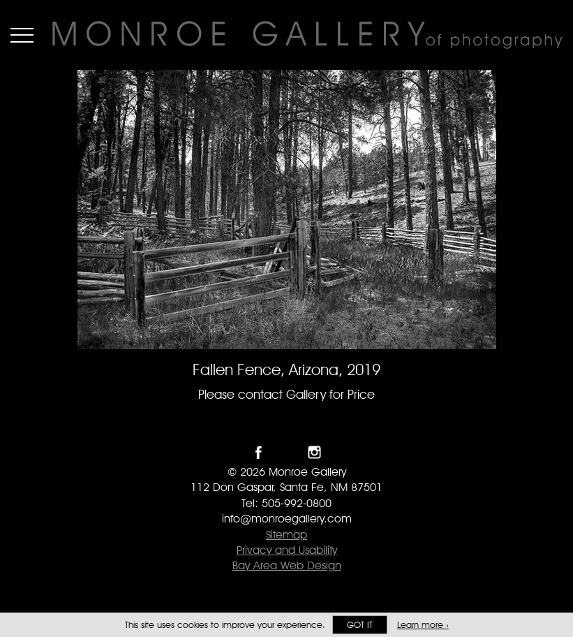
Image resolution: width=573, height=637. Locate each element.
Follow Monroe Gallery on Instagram (314, 452)
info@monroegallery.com (287, 518)
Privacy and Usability (287, 550)
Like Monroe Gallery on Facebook (258, 452)
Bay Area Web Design (286, 565)
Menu (22, 34)
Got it (360, 625)
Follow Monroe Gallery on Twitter (286, 452)
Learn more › (423, 625)
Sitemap (286, 534)
